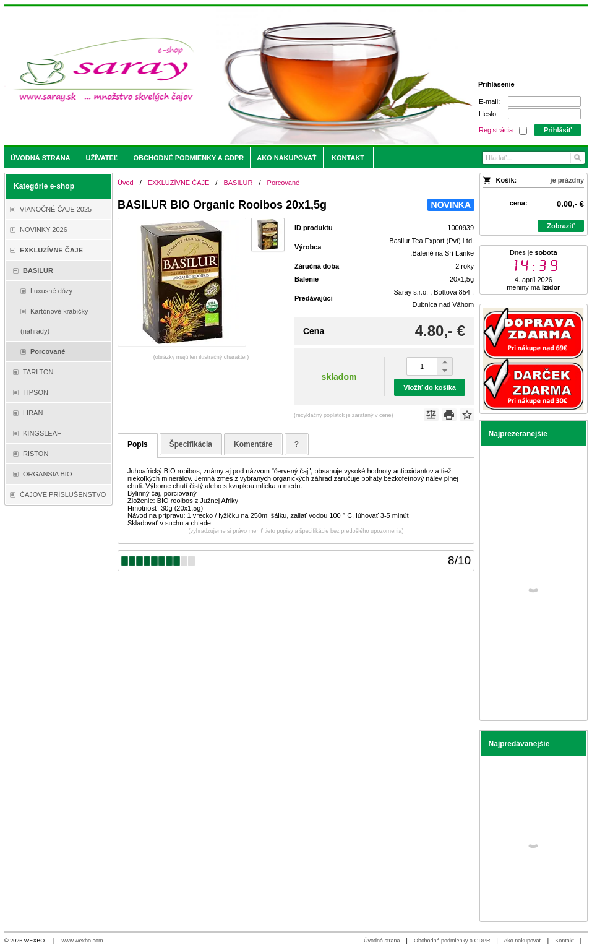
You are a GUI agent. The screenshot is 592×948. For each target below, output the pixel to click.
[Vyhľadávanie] (534, 158)
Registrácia (496, 130)
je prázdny (567, 180)
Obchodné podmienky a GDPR (452, 940)
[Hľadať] (577, 158)
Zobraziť (560, 226)
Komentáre (253, 444)
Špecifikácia (190, 444)
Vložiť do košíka (429, 387)
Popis (137, 444)
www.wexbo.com (82, 940)
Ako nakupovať (522, 940)
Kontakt (564, 940)
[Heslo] (544, 113)
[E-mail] (544, 101)
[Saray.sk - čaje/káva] (223, 75)
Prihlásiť (558, 130)
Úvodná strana (382, 940)
